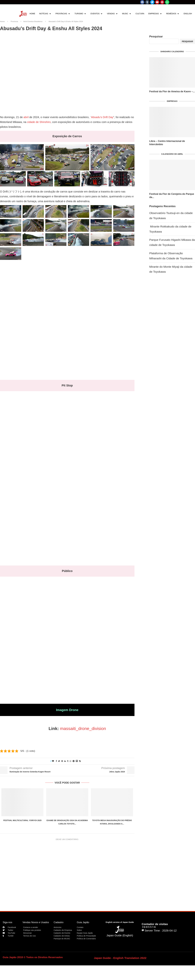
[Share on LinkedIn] (65, 761)
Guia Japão (83, 922)
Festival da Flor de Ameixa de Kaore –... (172, 91)
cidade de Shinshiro (39, 122)
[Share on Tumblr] (67, 761)
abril (26, 117)
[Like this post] (53, 761)
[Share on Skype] (80, 761)
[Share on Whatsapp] (70, 761)
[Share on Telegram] (74, 761)
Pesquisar (156, 36)
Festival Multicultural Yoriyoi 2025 (22, 820)
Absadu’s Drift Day (102, 117)
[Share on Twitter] (59, 761)
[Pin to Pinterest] (62, 761)
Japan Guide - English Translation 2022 (120, 957)
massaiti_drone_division (83, 728)
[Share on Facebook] (56, 761)
